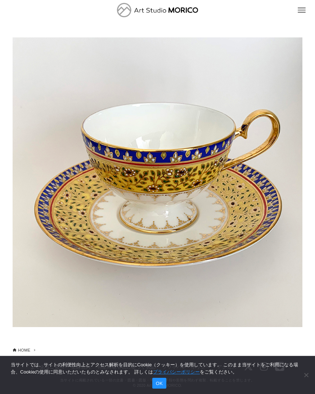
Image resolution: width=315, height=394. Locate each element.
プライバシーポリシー (176, 372)
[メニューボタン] (301, 10)
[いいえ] (306, 375)
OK (159, 383)
